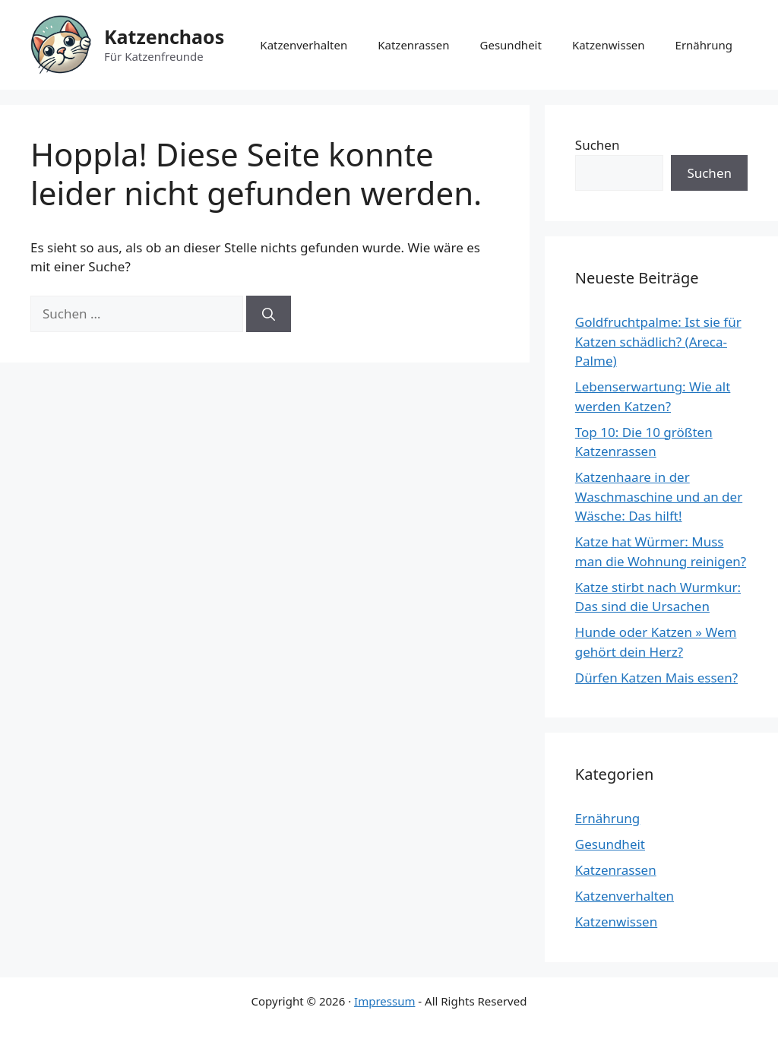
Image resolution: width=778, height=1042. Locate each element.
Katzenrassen (413, 44)
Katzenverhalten (303, 44)
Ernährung (703, 44)
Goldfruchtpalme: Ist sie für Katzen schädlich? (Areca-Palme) (658, 341)
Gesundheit (511, 44)
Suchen (597, 145)
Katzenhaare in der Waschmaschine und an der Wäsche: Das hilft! (658, 496)
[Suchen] (268, 314)
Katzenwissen (608, 44)
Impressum (384, 1001)
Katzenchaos (164, 36)
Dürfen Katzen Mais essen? (656, 677)
